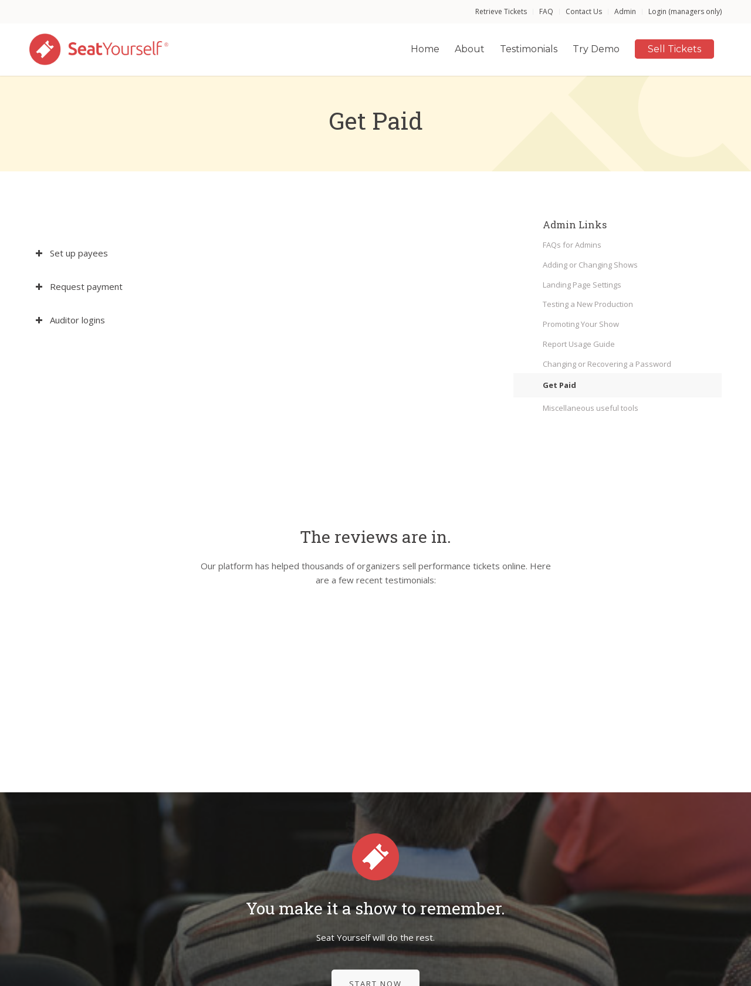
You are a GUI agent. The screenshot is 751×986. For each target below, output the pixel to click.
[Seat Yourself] (99, 49)
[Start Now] (375, 867)
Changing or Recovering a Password (607, 364)
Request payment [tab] (79, 286)
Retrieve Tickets (501, 11)
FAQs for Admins (572, 244)
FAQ (546, 11)
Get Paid (559, 385)
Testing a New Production (588, 304)
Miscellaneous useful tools (590, 408)
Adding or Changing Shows (590, 264)
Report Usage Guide (579, 344)
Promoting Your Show (581, 324)
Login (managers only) (685, 11)
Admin (625, 11)
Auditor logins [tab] (70, 320)
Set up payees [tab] (71, 253)
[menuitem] (501, 12)
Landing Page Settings (582, 284)
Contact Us (584, 11)
